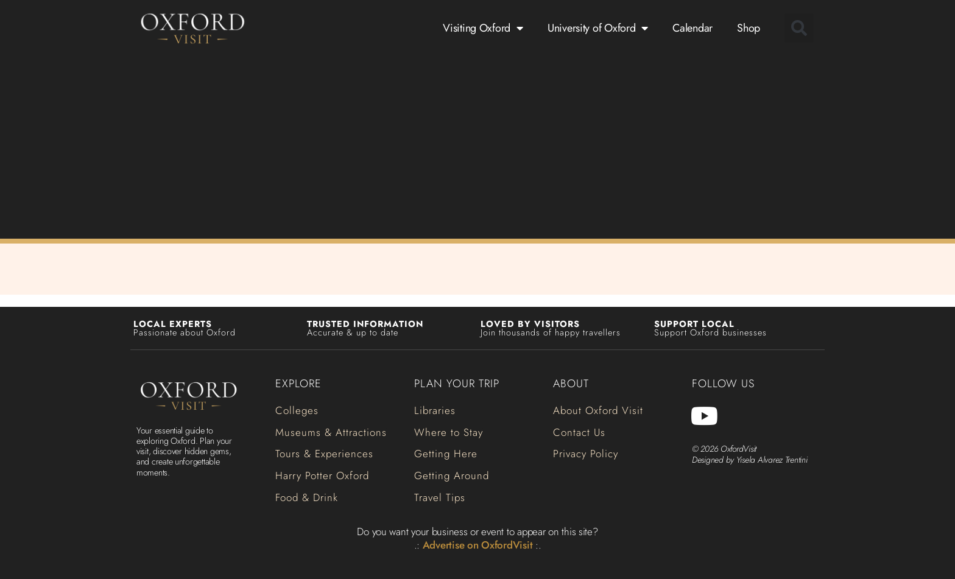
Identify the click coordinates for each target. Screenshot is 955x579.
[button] (799, 28)
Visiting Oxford (483, 28)
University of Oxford (598, 28)
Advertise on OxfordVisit (478, 545)
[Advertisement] (477, 145)
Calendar (692, 28)
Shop (748, 28)
